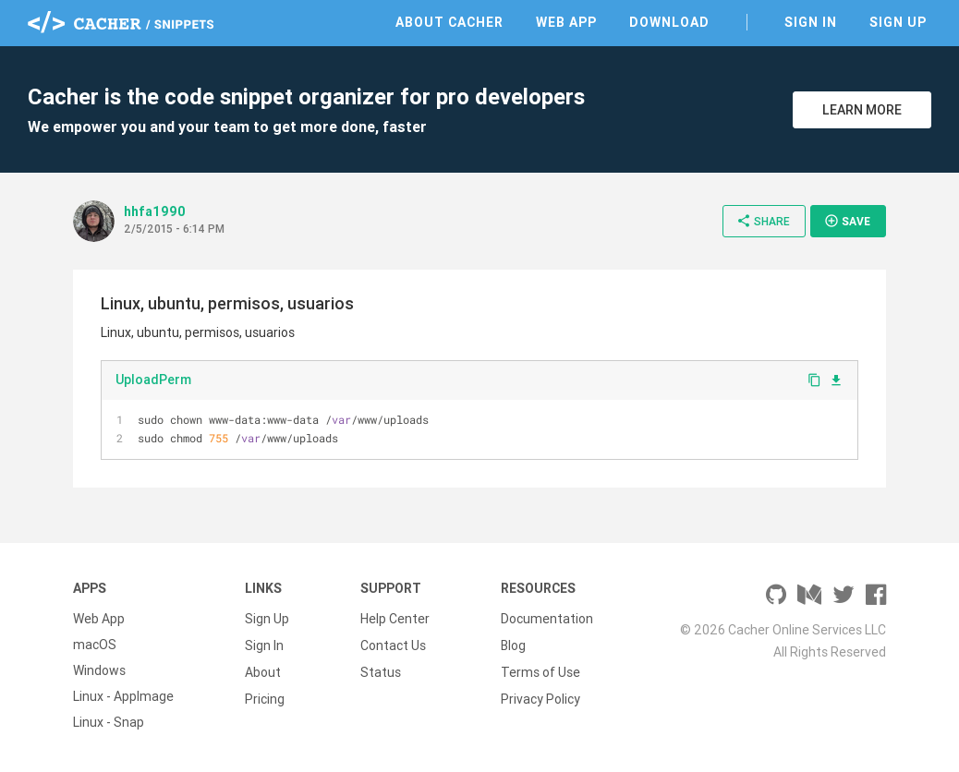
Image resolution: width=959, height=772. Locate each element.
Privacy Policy (540, 696)
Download (669, 22)
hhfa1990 (155, 211)
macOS (94, 644)
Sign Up (898, 22)
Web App (566, 22)
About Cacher (449, 22)
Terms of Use (540, 670)
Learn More (862, 110)
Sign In (810, 22)
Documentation (547, 618)
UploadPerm (153, 379)
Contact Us (393, 644)
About (263, 670)
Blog (513, 644)
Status (380, 670)
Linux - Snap (108, 722)
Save (847, 220)
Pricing (265, 696)
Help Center (395, 618)
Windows (99, 670)
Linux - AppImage (123, 696)
